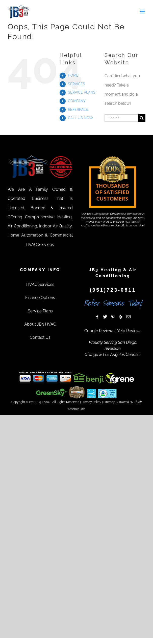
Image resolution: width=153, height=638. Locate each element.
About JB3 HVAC (40, 324)
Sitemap (109, 402)
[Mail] (128, 317)
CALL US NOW (80, 118)
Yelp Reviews (129, 330)
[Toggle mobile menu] (142, 11)
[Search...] (121, 118)
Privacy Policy (91, 402)
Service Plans (40, 311)
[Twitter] (105, 317)
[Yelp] (121, 317)
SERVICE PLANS (81, 92)
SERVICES (76, 84)
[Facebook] (97, 317)
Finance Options (40, 297)
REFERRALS (78, 110)
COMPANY (77, 101)
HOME (73, 75)
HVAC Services (40, 284)
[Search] (141, 118)
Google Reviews (99, 330)
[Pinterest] (113, 317)
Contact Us (40, 337)
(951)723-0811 (113, 290)
